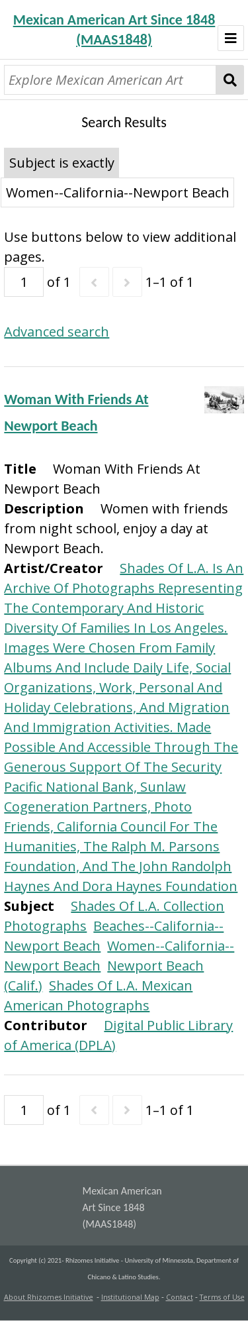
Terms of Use (222, 1297)
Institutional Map (130, 1297)
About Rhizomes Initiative (48, 1297)
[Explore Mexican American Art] (110, 80)
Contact (179, 1297)
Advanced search (56, 332)
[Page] (24, 282)
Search (229, 80)
